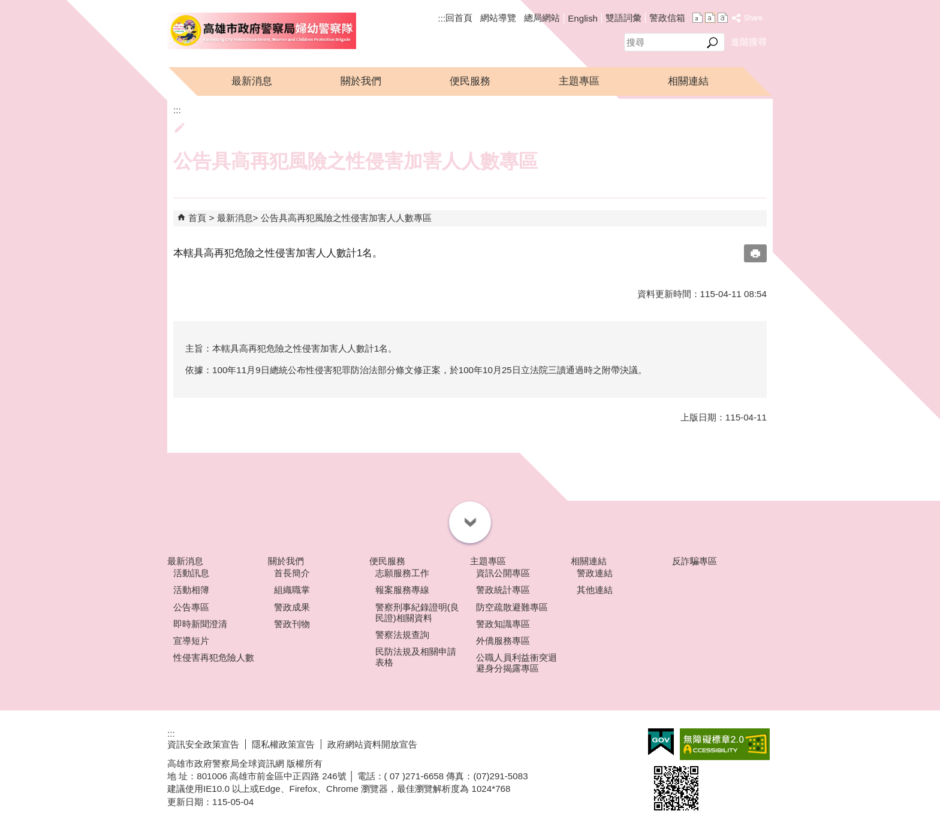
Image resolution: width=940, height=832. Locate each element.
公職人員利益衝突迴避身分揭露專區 (516, 662)
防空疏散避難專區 (512, 607)
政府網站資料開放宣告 (372, 744)
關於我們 (361, 81)
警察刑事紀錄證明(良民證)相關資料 (417, 612)
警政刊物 (292, 624)
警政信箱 (667, 18)
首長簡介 (292, 573)
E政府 (661, 741)
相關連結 (688, 81)
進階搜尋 (749, 42)
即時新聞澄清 (200, 624)
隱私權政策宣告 (283, 744)
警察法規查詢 (402, 635)
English (583, 18)
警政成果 (292, 607)
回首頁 (458, 18)
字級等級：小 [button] (697, 18)
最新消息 (251, 81)
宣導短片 (191, 641)
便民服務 (470, 81)
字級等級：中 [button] (710, 17)
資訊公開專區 (503, 573)
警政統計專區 (503, 590)
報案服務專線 (402, 590)
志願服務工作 (402, 573)
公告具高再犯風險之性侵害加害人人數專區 (346, 218)
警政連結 (595, 573)
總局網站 (542, 18)
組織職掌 (292, 590)
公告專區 (191, 607)
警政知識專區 (503, 624)
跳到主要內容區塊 (6, 6)
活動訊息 (191, 573)
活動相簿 (191, 590)
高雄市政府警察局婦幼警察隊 (261, 30)
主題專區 (579, 81)
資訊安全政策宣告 (203, 744)
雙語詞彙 (623, 18)
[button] (712, 42)
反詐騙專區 (694, 561)
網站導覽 (498, 18)
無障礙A (725, 744)
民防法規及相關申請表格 (415, 656)
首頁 (197, 218)
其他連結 (595, 590)
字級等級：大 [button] (723, 18)
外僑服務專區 (503, 641)
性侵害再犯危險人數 (213, 657)
